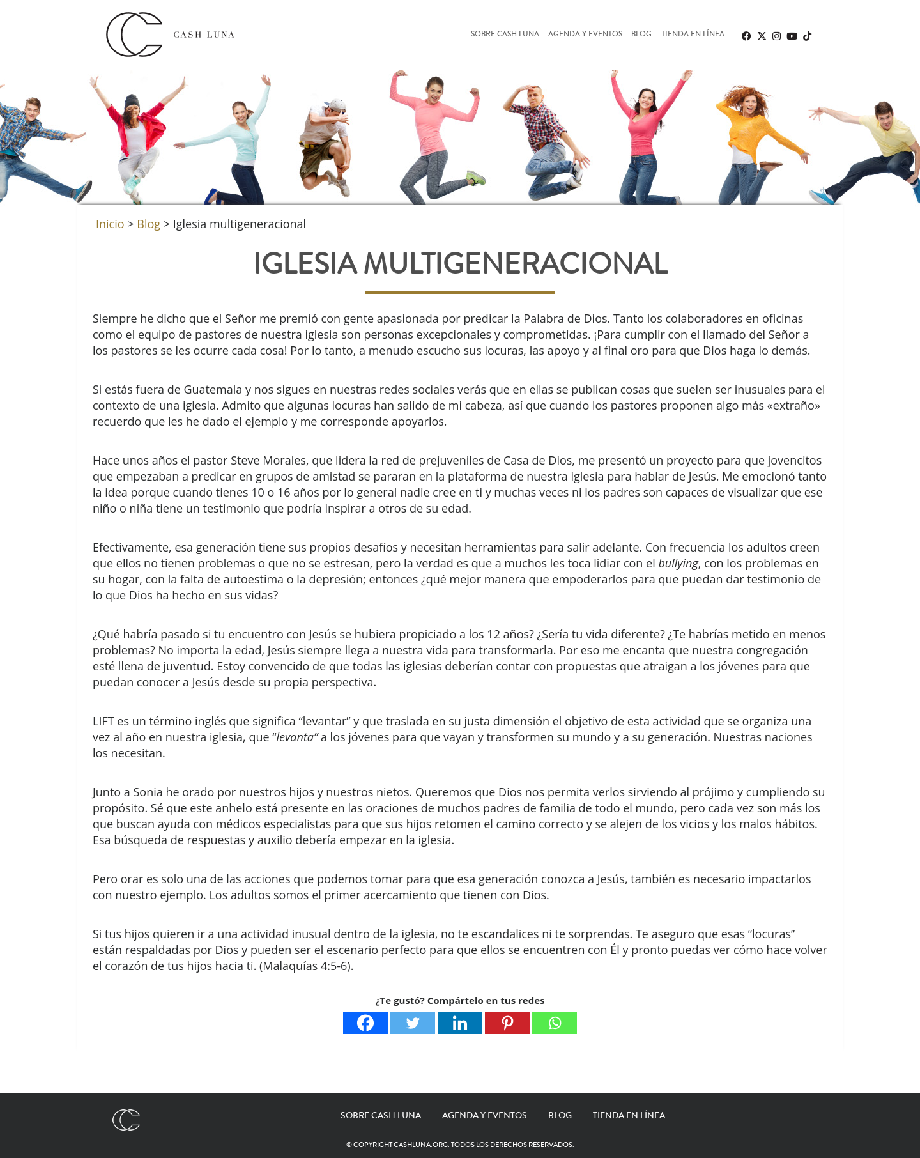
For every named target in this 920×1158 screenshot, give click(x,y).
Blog (641, 34)
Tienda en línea (692, 34)
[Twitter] (412, 1023)
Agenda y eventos (585, 34)
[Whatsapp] (554, 1023)
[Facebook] (365, 1023)
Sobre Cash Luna (505, 34)
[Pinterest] (507, 1023)
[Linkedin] (460, 1023)
